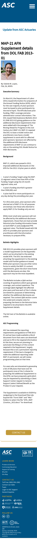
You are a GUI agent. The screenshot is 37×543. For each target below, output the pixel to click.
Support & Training (8, 469)
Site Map (5, 474)
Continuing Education (9, 467)
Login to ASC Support (10, 489)
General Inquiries (8, 492)
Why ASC (5, 472)
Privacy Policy (17, 532)
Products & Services (8, 465)
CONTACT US (18, 432)
